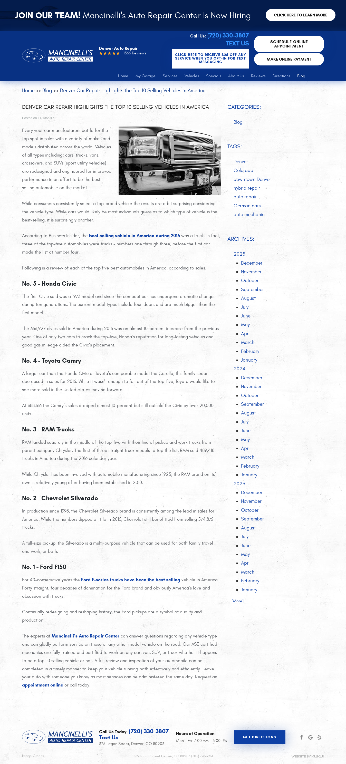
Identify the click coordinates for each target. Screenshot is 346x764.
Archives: (240, 239)
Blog (301, 76)
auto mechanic (249, 215)
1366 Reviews (134, 53)
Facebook (301, 737)
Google (310, 737)
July (244, 308)
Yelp (319, 737)
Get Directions (259, 737)
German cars (247, 206)
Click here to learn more (301, 15)
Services (170, 76)
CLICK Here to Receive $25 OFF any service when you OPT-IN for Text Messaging (211, 59)
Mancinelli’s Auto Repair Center (85, 636)
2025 (239, 255)
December (251, 264)
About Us (236, 76)
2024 (240, 370)
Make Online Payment (289, 59)
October (249, 281)
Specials (213, 76)
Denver (241, 162)
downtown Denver (252, 180)
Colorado (243, 171)
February (250, 352)
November (251, 272)
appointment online (42, 685)
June (246, 317)
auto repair (245, 197)
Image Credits (33, 756)
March (247, 343)
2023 (239, 485)
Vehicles (192, 76)
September (252, 290)
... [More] (235, 603)
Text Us (237, 44)
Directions (281, 76)
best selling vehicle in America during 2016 (134, 236)
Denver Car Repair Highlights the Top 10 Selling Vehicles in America (133, 91)
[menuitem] (123, 76)
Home (123, 76)
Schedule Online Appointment (289, 44)
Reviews (258, 76)
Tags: (234, 147)
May (245, 325)
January (249, 361)
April (246, 334)
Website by (307, 756)
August (248, 299)
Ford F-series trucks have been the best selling (130, 580)
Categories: (244, 107)
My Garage (146, 76)
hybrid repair (247, 188)
